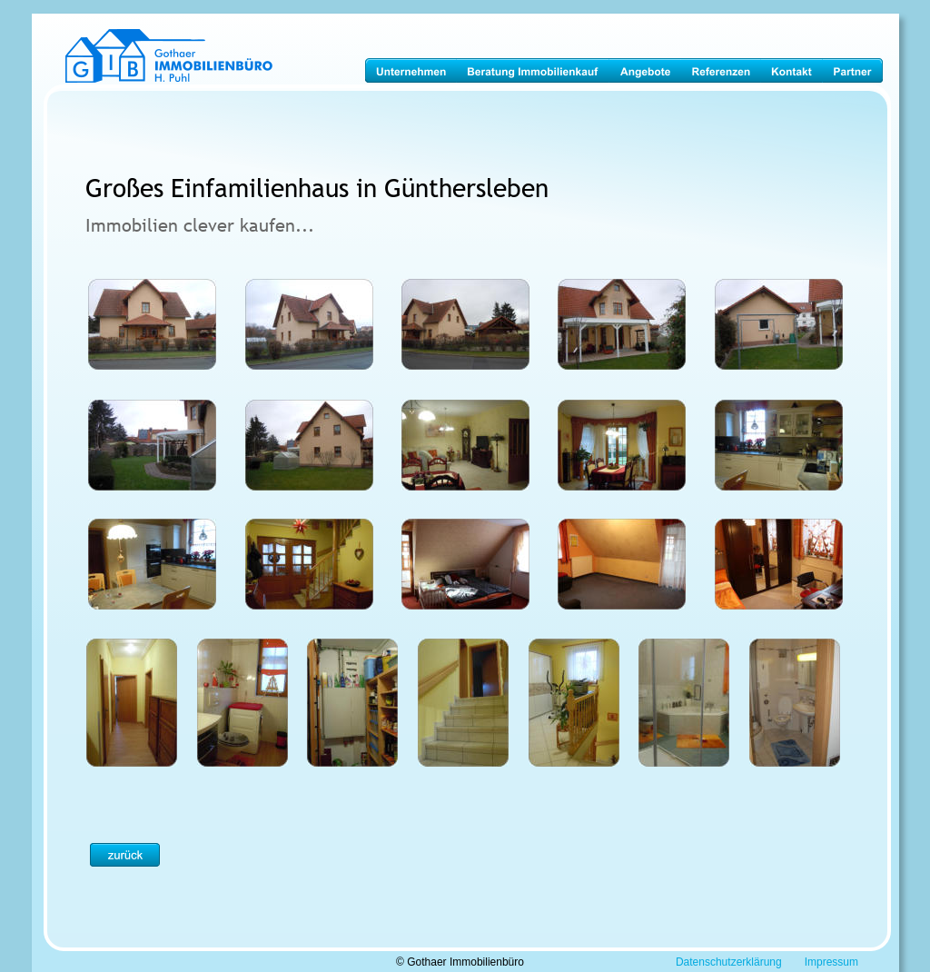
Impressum (831, 962)
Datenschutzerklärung (729, 962)
